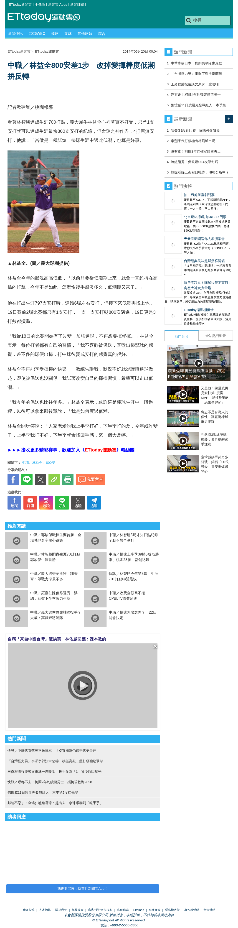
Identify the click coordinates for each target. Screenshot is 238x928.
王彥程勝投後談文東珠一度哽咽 (195, 84)
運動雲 (47, 18)
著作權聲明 (191, 910)
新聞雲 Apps (57, 4)
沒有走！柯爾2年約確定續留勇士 (195, 95)
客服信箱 (123, 910)
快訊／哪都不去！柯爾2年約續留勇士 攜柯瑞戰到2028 (50, 782)
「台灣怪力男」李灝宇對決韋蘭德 (196, 74)
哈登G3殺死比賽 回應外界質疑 (195, 130)
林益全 (37, 462)
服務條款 (154, 910)
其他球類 (85, 34)
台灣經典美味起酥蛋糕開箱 (204, 261)
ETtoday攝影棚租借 (199, 310)
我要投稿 (29, 910)
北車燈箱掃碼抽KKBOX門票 (205, 217)
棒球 (54, 34)
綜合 (101, 34)
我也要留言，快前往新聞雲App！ (82, 888)
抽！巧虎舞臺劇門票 (199, 195)
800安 (50, 462)
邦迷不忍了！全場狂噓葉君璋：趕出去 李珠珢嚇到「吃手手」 (55, 803)
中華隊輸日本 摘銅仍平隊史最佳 (196, 63)
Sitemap (138, 910)
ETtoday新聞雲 (20, 4)
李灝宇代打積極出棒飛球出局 (193, 141)
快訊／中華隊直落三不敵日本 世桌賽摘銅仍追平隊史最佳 (52, 750)
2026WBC (37, 34)
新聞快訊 (15, 34)
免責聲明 (209, 910)
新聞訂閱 (77, 4)
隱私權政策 (172, 910)
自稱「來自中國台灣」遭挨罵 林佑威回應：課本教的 (57, 639)
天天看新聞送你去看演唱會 (204, 239)
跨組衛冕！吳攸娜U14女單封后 (194, 162)
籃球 (68, 34)
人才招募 (45, 910)
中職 (25, 462)
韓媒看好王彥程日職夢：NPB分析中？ (200, 172)
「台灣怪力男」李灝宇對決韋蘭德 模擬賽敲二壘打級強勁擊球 (55, 761)
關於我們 (61, 910)
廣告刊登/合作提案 (100, 910)
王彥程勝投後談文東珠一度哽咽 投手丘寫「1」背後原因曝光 (54, 771)
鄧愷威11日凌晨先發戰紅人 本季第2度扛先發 (43, 792)
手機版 (40, 4)
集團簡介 (78, 910)
